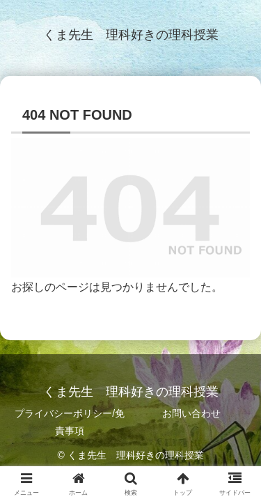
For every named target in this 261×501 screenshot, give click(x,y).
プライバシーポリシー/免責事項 (70, 422)
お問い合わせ (191, 413)
